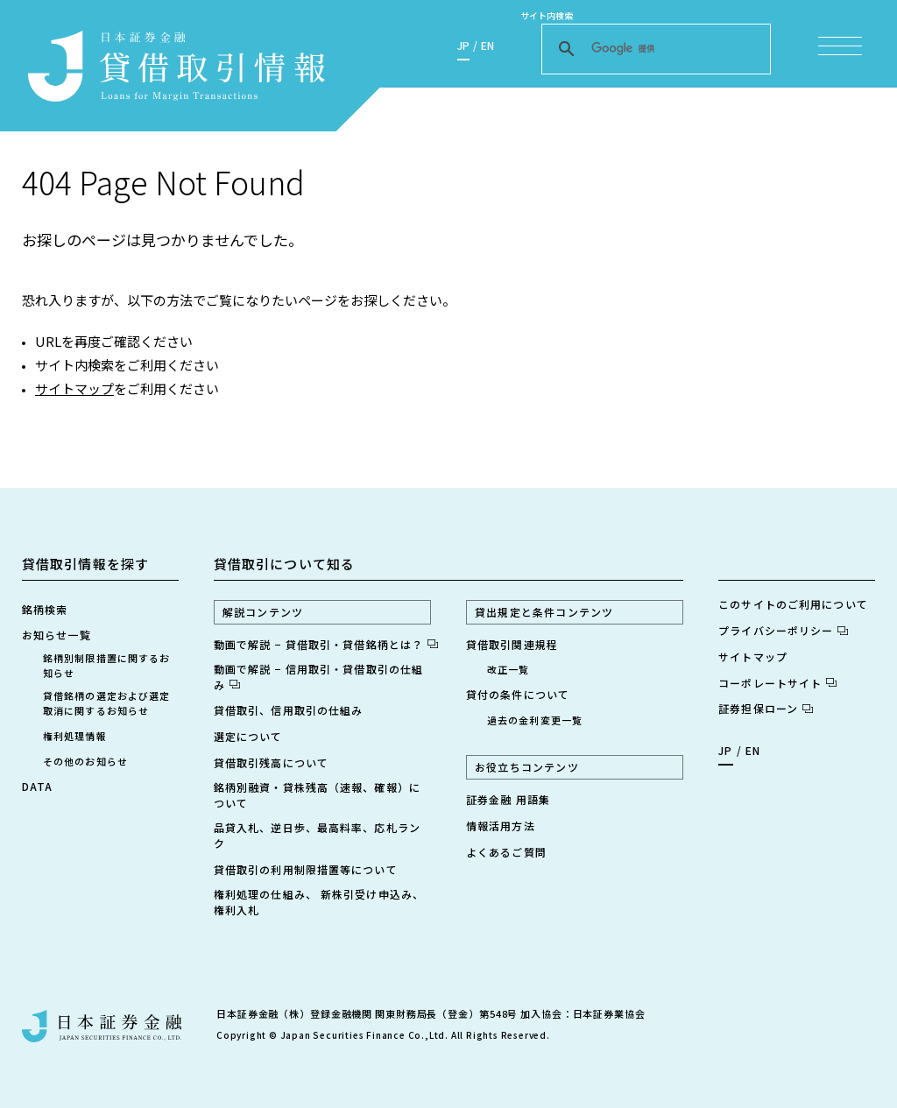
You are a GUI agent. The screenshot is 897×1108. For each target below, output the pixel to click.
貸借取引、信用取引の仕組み (289, 709)
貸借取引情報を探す (85, 563)
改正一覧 (508, 669)
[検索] (653, 49)
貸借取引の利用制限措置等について (306, 869)
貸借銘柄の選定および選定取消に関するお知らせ (106, 702)
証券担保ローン (765, 708)
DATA (37, 786)
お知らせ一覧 (56, 634)
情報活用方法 (500, 825)
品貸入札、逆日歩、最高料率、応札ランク (317, 835)
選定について (248, 736)
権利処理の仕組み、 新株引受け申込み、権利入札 (319, 901)
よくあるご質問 (506, 851)
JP (463, 45)
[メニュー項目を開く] (840, 46)
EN (487, 45)
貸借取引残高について (271, 762)
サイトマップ (74, 388)
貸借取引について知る (284, 563)
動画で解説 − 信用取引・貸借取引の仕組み (318, 676)
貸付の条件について (517, 694)
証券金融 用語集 (508, 799)
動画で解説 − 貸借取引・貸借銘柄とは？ (322, 644)
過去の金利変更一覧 (535, 720)
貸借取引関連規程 (512, 644)
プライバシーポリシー (783, 630)
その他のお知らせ (85, 761)
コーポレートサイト (777, 682)
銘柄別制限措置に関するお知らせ (106, 665)
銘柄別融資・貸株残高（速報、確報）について (317, 795)
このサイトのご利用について (793, 603)
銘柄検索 (44, 609)
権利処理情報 (75, 736)
